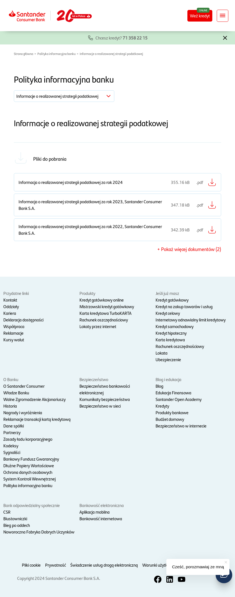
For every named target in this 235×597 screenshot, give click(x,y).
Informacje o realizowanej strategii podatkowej (111, 53)
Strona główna (23, 53)
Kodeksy (10, 445)
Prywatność (55, 565)
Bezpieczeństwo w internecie (181, 425)
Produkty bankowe (172, 412)
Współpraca (13, 326)
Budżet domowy (170, 419)
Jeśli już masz (167, 293)
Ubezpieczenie (168, 359)
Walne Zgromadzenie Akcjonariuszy (34, 399)
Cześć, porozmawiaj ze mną (198, 566)
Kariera (9, 313)
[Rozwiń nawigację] (222, 16)
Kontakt (10, 300)
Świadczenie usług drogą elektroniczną (104, 565)
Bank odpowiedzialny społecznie (31, 505)
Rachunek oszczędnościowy (103, 319)
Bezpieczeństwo (93, 379)
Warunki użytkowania (161, 565)
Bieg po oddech (16, 525)
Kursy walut (13, 339)
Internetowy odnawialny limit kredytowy (191, 319)
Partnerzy (11, 432)
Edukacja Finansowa (173, 392)
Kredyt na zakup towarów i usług (184, 306)
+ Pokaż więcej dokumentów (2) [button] (189, 248)
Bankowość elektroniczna (101, 505)
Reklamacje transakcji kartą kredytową (37, 419)
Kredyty (162, 406)
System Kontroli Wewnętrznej (29, 479)
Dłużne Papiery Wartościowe (28, 465)
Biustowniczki (15, 518)
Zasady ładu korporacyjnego (27, 439)
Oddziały (11, 306)
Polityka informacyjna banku (56, 53)
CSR (7, 512)
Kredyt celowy (168, 313)
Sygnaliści (11, 452)
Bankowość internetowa (100, 518)
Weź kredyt (200, 15)
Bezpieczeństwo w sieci (100, 406)
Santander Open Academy (179, 399)
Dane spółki (13, 425)
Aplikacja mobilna (94, 512)
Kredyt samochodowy (174, 326)
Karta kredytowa (170, 339)
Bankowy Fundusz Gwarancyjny (31, 459)
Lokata (161, 353)
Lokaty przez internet (97, 326)
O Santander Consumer (24, 386)
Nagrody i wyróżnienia (22, 412)
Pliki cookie (31, 565)
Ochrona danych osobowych (27, 472)
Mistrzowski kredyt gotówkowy (106, 306)
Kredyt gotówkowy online (101, 300)
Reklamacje (13, 333)
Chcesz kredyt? (121, 38)
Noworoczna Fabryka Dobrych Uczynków (38, 532)
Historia (10, 406)
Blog (159, 386)
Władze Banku (16, 392)
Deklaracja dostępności (23, 319)
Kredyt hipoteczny (171, 333)
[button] (225, 37)
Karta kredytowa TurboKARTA (105, 313)
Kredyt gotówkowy (172, 300)
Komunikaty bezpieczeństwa (104, 399)
